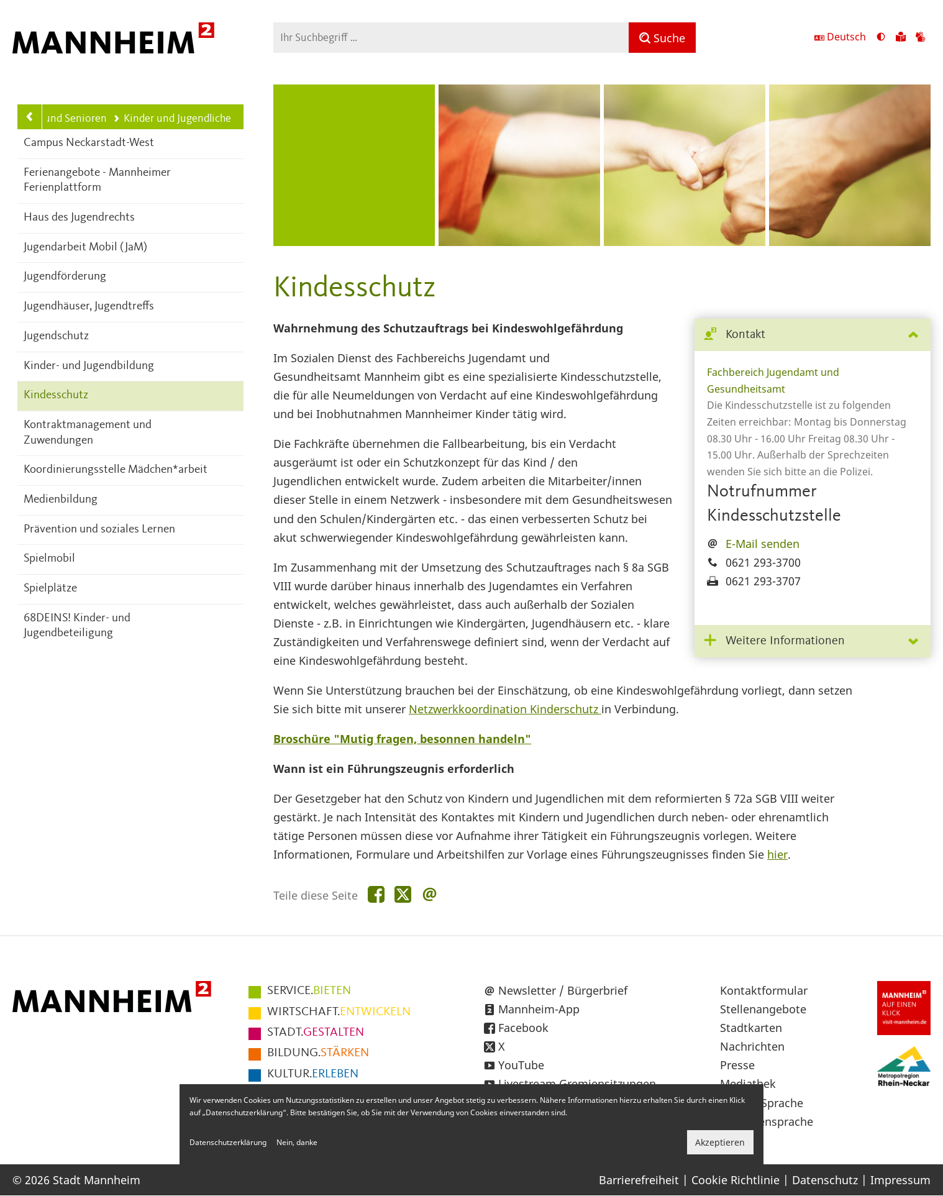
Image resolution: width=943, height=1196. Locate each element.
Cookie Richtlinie (735, 1179)
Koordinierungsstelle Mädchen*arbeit (115, 470)
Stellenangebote (763, 1009)
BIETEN (309, 991)
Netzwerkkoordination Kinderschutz (505, 708)
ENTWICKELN (339, 1012)
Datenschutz (825, 1179)
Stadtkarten (751, 1027)
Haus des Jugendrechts (79, 218)
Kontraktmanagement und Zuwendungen (88, 433)
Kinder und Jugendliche (171, 118)
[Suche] (662, 37)
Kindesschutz (56, 395)
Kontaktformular (764, 990)
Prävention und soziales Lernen (99, 530)
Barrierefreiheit (639, 1179)
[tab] (813, 335)
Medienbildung (61, 500)
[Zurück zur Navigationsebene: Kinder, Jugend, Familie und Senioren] (29, 116)
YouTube (521, 1064)
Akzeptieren (720, 1142)
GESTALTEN (315, 1032)
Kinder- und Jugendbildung (89, 366)
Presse (737, 1064)
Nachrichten (752, 1046)
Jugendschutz (56, 336)
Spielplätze (50, 589)
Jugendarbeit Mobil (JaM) (85, 247)
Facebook (523, 1027)
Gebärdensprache (766, 1121)
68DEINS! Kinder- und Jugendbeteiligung (77, 626)
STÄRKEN (318, 1053)
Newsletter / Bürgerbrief (562, 990)
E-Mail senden (763, 543)
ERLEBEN (312, 1074)
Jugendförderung (65, 277)
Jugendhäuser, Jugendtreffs (89, 307)
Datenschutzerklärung (227, 1142)
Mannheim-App (539, 1009)
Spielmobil (49, 559)
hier (777, 854)
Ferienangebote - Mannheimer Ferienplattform (97, 180)
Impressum (900, 1179)
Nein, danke (296, 1142)
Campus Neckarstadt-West (89, 143)
